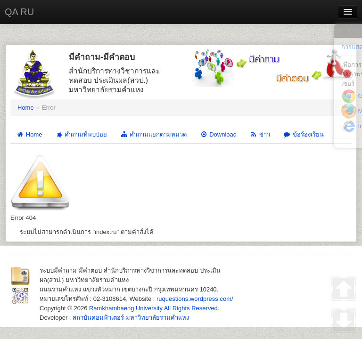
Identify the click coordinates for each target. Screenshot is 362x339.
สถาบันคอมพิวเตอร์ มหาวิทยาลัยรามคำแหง (131, 317)
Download (218, 134)
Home (25, 107)
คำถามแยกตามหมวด (153, 134)
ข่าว (260, 134)
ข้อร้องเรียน (303, 134)
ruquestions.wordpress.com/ (194, 298)
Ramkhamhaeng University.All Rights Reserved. (154, 308)
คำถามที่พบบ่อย (80, 134)
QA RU (19, 12)
